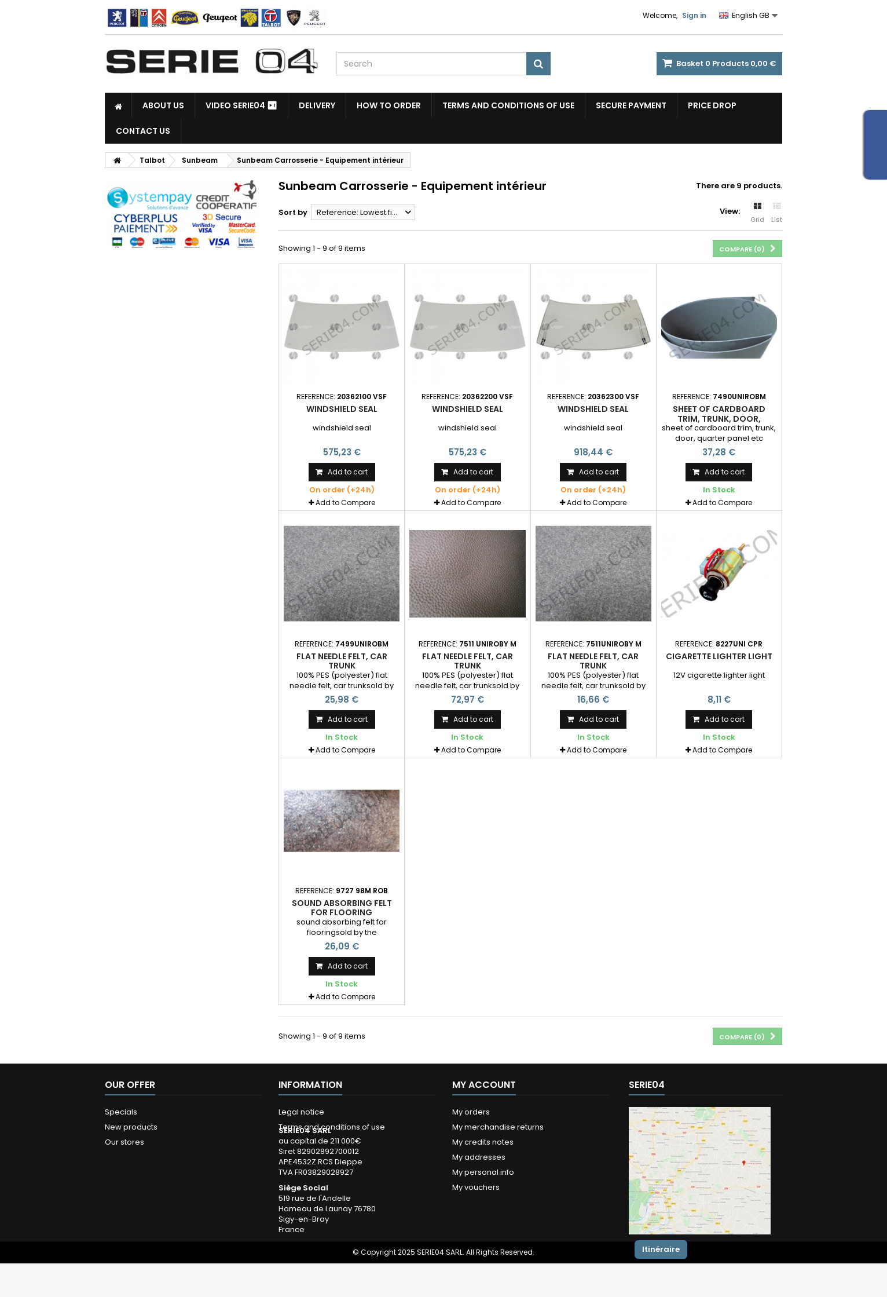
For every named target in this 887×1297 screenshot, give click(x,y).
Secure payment (631, 105)
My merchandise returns (498, 1126)
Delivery (317, 105)
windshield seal (341, 409)
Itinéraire (661, 1249)
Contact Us (143, 131)
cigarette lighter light (719, 656)
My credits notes (483, 1142)
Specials (121, 1111)
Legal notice (301, 1111)
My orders (471, 1111)
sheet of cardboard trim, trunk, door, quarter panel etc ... (719, 418)
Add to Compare (345, 502)
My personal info (483, 1172)
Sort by (292, 212)
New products (131, 1126)
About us (163, 105)
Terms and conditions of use (508, 105)
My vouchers (476, 1187)
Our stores (124, 1142)
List (776, 213)
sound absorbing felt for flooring (342, 907)
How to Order (389, 105)
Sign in (694, 15)
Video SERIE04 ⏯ (241, 105)
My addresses (478, 1157)
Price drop (712, 105)
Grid (757, 213)
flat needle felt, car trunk (341, 661)
